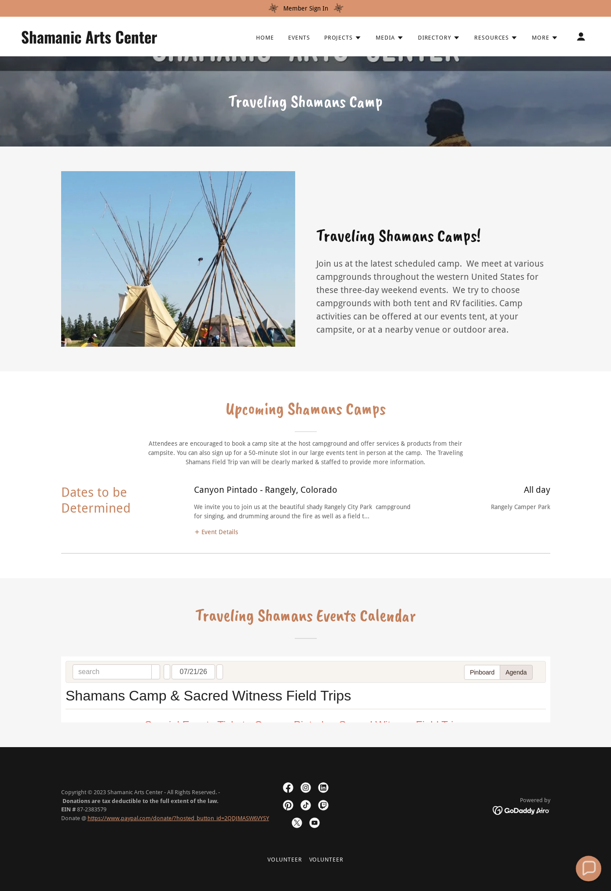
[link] (100, 41)
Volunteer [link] (284, 859)
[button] (343, 38)
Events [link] (299, 37)
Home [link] (265, 37)
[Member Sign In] (305, 8)
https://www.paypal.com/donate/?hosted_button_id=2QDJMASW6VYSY (178, 818)
